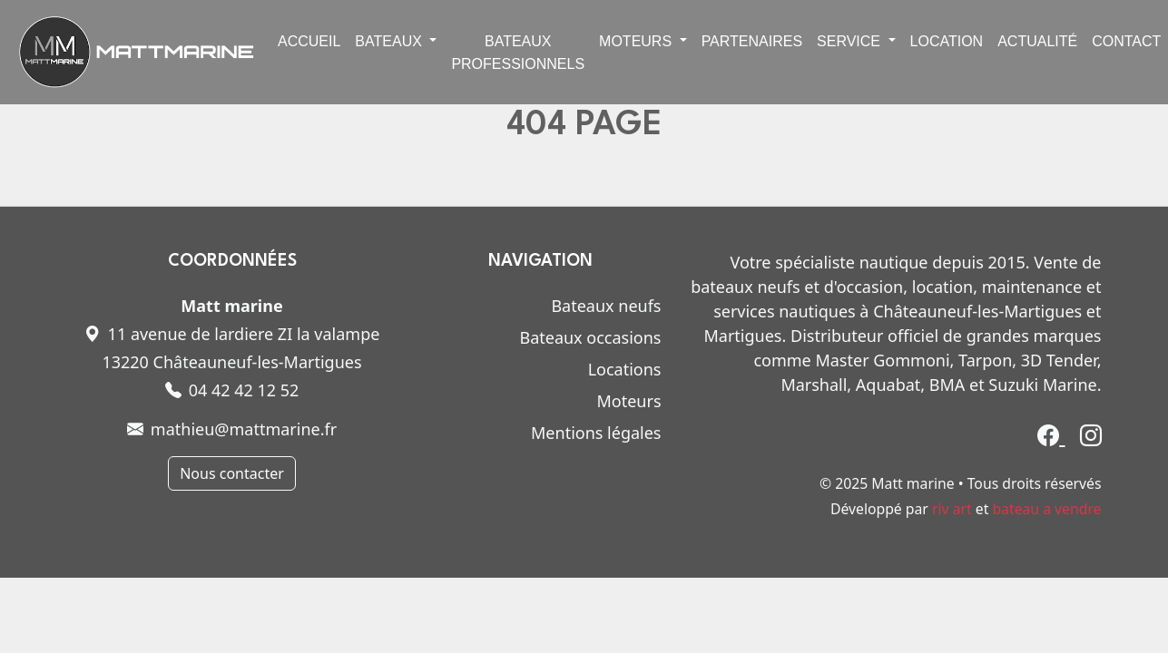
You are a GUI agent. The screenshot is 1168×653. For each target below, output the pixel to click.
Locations (625, 369)
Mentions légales (596, 432)
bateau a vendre (1046, 509)
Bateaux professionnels (517, 53)
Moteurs (628, 401)
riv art (952, 509)
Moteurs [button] (637, 41)
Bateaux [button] (390, 41)
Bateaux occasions (590, 337)
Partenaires (752, 41)
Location (947, 41)
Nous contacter (232, 473)
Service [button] (850, 41)
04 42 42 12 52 (232, 390)
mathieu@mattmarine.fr (232, 429)
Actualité (1037, 41)
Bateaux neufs (606, 306)
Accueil (309, 41)
